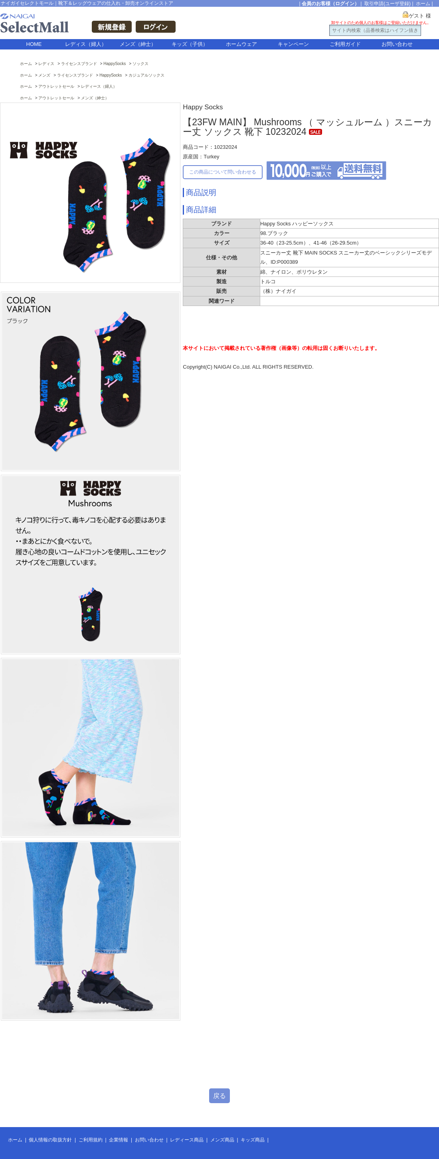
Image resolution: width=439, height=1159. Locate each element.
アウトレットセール (56, 86)
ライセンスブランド (79, 63)
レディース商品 (187, 1140)
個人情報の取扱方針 (50, 1140)
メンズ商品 (222, 1140)
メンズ (44, 75)
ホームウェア (241, 44)
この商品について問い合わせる (222, 172)
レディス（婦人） (86, 44)
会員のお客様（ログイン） (330, 3)
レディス (46, 63)
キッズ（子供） (190, 44)
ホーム (423, 3)
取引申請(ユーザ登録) (387, 3)
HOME (34, 44)
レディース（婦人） (99, 86)
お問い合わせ (397, 44)
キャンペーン (293, 44)
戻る (219, 1095)
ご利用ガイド (345, 44)
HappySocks (114, 63)
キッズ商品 (253, 1140)
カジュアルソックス (146, 75)
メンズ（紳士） (138, 44)
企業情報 (118, 1140)
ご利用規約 (91, 1140)
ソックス (140, 63)
